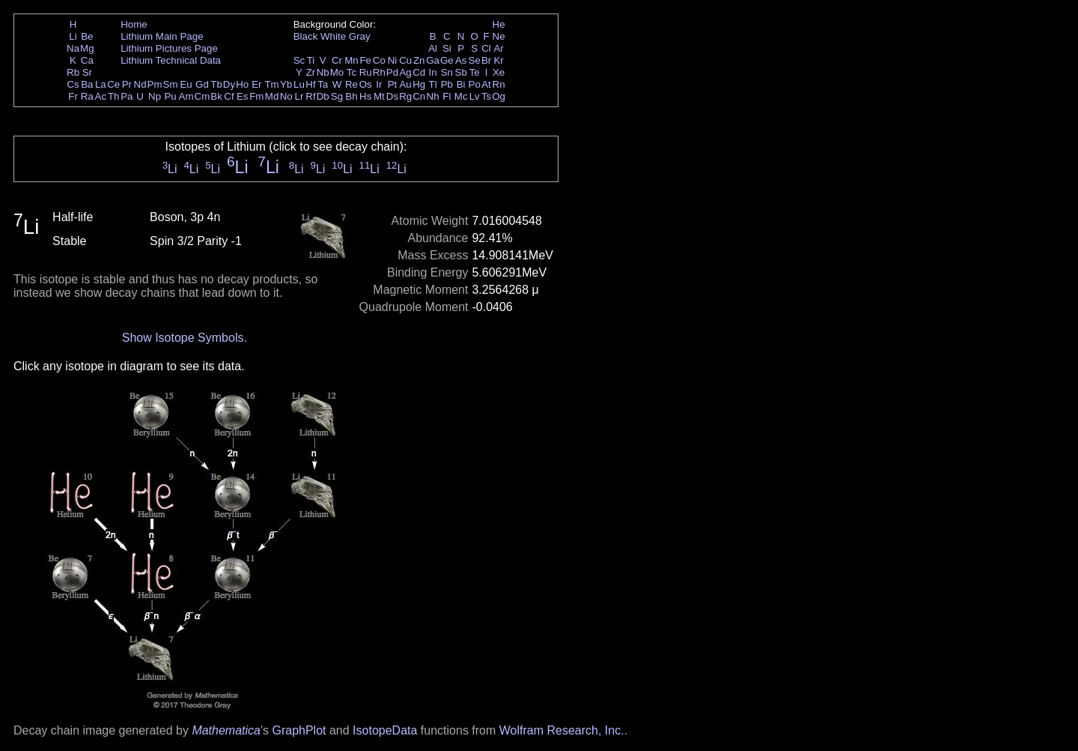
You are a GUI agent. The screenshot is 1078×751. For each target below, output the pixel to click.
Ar (498, 48)
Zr (311, 72)
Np (154, 96)
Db (323, 96)
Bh (351, 96)
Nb (323, 72)
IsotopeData (385, 730)
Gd (202, 84)
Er (256, 84)
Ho (242, 84)
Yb (286, 84)
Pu (170, 96)
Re (351, 84)
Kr (498, 60)
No (286, 96)
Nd (140, 84)
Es (243, 96)
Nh (433, 96)
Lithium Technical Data (171, 60)
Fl (446, 96)
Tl (433, 84)
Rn (499, 84)
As (461, 60)
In (433, 72)
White (333, 36)
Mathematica (226, 730)
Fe (365, 60)
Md (272, 96)
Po (475, 84)
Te (474, 72)
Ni (393, 60)
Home (134, 24)
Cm (202, 96)
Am (186, 96)
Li (72, 36)
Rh (379, 72)
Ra (87, 96)
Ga (432, 60)
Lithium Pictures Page (169, 48)
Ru (365, 72)
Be (87, 36)
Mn (351, 60)
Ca (87, 60)
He (499, 24)
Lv (474, 96)
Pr (127, 84)
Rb (73, 72)
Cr (337, 60)
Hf (310, 84)
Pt (393, 84)
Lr (299, 96)
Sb (461, 72)
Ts (486, 96)
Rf (310, 96)
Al (432, 48)
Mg (87, 48)
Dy (229, 84)
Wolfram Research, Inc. (561, 730)
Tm (271, 84)
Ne (499, 36)
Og (498, 96)
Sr (87, 72)
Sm (170, 84)
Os (365, 84)
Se (475, 60)
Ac (101, 96)
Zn (419, 60)
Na (73, 48)
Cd (418, 72)
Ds (392, 96)
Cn (418, 96)
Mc (461, 96)
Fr (73, 96)
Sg (337, 96)
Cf (229, 96)
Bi (461, 84)
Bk (216, 96)
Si (446, 48)
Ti (311, 60)
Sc (299, 60)
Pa (127, 96)
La (100, 84)
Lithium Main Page (162, 36)
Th (114, 96)
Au (405, 84)
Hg (418, 84)
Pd (392, 72)
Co (379, 60)
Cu (405, 60)
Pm (154, 84)
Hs (365, 96)
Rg (405, 96)
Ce (113, 84)
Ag (405, 72)
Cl (486, 48)
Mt (379, 96)
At (486, 84)
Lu (299, 84)
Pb (447, 84)
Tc (351, 72)
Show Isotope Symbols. (184, 337)
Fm (256, 96)
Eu (186, 84)
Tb (216, 84)
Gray (360, 36)
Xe (499, 72)
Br (486, 60)
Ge (447, 60)
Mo (337, 72)
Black (305, 36)
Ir (379, 84)
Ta (322, 84)
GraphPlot (299, 730)
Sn (447, 72)
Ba (87, 84)
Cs (73, 84)
